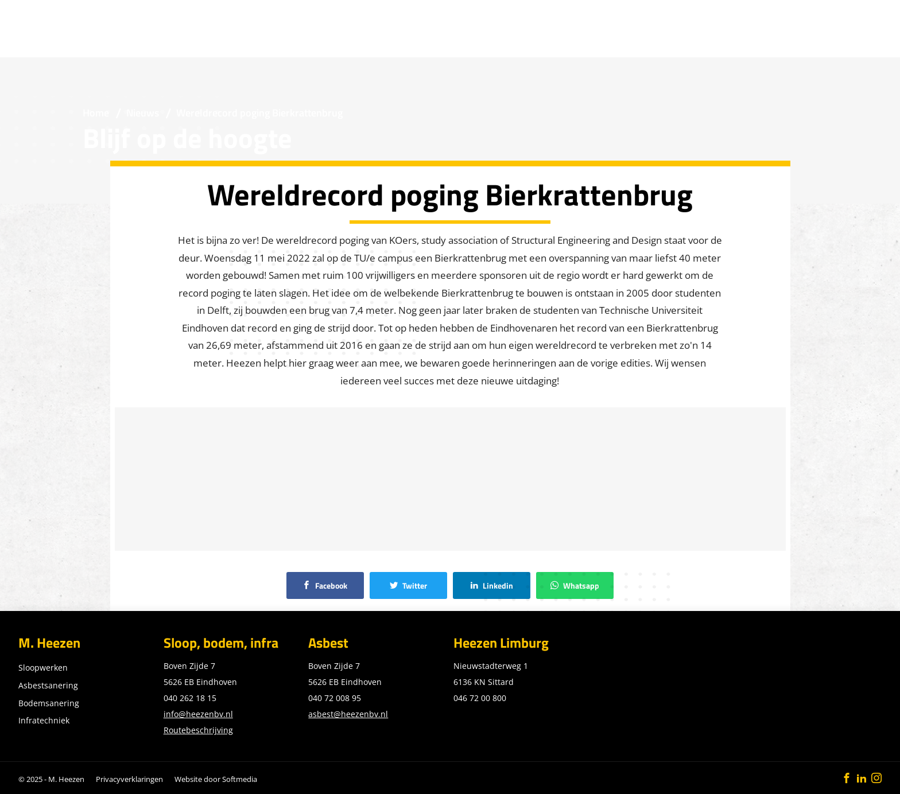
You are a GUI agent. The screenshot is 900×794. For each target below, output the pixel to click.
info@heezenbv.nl (198, 714)
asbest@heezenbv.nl (348, 714)
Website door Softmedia (215, 779)
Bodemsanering (48, 703)
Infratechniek (43, 720)
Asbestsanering (48, 685)
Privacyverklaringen (129, 779)
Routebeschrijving (198, 730)
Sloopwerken (43, 667)
